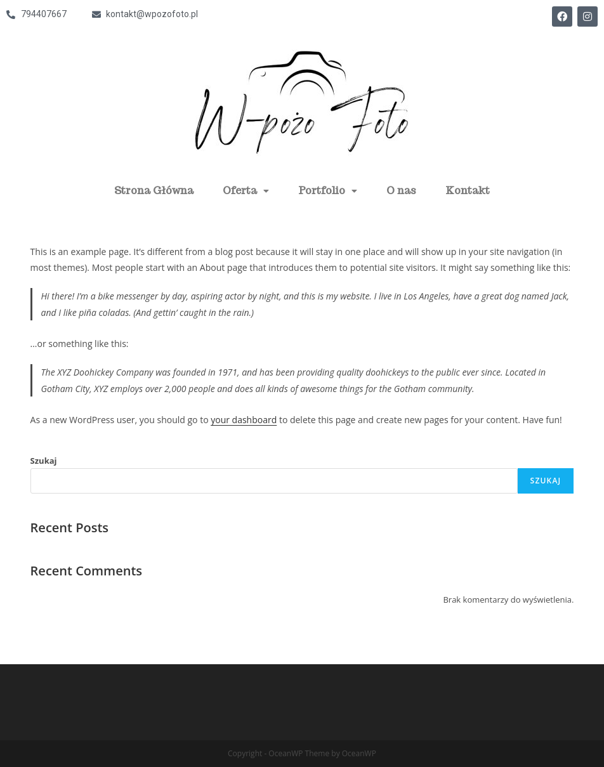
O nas (401, 190)
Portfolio (327, 190)
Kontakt (467, 190)
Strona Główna (154, 190)
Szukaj (43, 460)
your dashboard (244, 420)
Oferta (246, 190)
